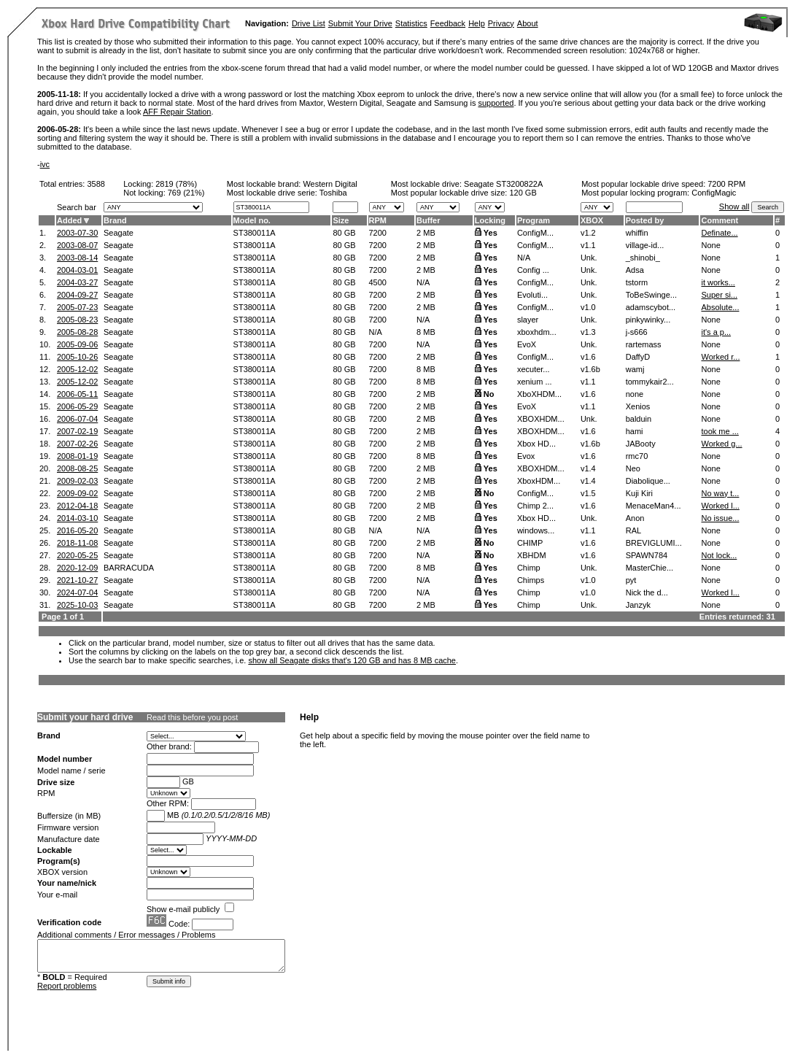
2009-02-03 (77, 480)
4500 (378, 282)
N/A (423, 282)
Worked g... (721, 443)
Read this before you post (192, 717)
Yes (490, 232)
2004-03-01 (77, 270)
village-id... (645, 245)
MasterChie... (649, 567)
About (527, 23)
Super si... (719, 294)
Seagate (118, 232)
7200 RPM (726, 183)
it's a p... (716, 332)
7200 (378, 232)
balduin (638, 418)
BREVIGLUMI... (654, 542)
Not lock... (719, 555)
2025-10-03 (77, 605)
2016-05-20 (77, 530)
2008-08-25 (77, 468)
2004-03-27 (77, 282)
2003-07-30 (77, 232)
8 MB (425, 332)
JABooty (641, 443)
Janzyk (638, 605)
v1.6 (588, 356)
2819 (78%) (176, 183)
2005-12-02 (77, 369)
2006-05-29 (77, 406)
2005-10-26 (77, 356)
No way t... (720, 493)
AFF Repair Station (177, 111)
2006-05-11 (77, 394)
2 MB (425, 232)
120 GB (522, 192)
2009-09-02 (77, 493)
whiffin (637, 232)
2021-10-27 (77, 580)
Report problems (66, 985)
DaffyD (638, 356)
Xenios (638, 406)
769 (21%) (186, 192)
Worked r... (720, 356)
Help (476, 23)
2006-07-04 (77, 418)
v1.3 (588, 332)
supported (495, 103)
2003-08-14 (77, 257)
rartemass (644, 344)
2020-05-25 (77, 555)
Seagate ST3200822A (503, 183)
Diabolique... (648, 480)
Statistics (411, 23)
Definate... (719, 232)
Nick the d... (647, 592)
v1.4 (588, 468)
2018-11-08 (77, 542)
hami (634, 431)
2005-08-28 (77, 332)
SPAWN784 (646, 555)
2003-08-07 (77, 245)
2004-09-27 (77, 294)
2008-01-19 (77, 456)
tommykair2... (650, 381)
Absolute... (720, 307)
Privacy (501, 23)
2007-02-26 (77, 443)
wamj (635, 369)
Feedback (447, 23)
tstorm (637, 282)
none (634, 394)
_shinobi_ (643, 257)
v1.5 (588, 493)
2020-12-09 (77, 567)
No (489, 394)
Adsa (635, 270)
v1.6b (590, 369)
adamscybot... (650, 307)
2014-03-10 (77, 518)
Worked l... (720, 505)
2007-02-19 (77, 431)
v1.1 (588, 245)
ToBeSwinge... (651, 294)
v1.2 (588, 232)
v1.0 (588, 307)
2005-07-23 (77, 307)
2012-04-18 (77, 505)
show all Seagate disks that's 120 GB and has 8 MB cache (352, 660)
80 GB (344, 232)
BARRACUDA (129, 567)
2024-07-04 (77, 592)
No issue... (720, 518)
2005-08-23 (77, 319)
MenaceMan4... (653, 505)
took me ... (719, 431)
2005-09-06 (77, 344)
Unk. (589, 257)
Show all (734, 206)
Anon (635, 518)
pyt (631, 580)
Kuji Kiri (639, 493)
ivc (45, 164)
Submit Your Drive (360, 23)
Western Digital (330, 183)
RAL (633, 530)
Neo (633, 468)
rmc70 (637, 456)
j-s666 (637, 332)
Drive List (308, 23)
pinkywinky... (648, 319)
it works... (717, 282)
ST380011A (254, 232)
